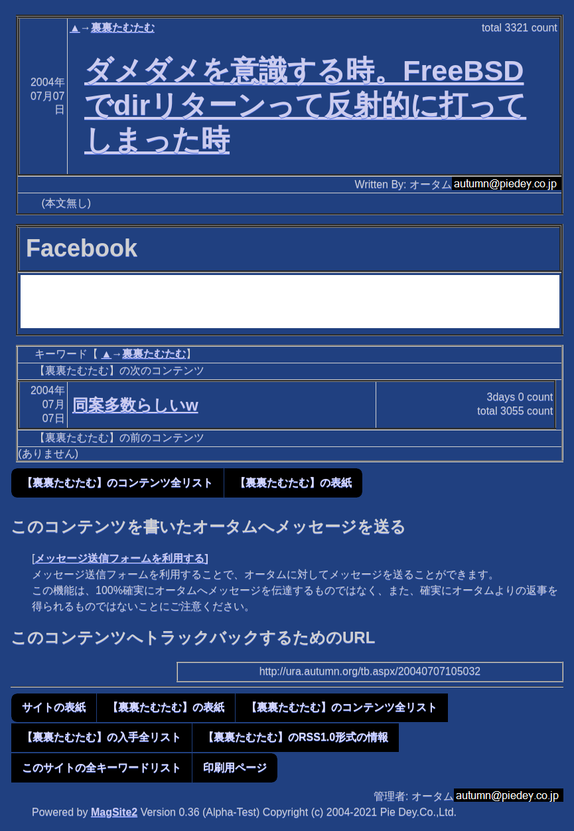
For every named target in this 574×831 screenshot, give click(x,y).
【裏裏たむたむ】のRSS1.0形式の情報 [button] (295, 737)
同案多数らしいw (135, 405)
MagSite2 (114, 812)
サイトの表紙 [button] (54, 707)
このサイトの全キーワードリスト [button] (101, 767)
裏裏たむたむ (123, 27)
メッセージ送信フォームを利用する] (121, 558)
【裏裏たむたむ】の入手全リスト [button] (101, 737)
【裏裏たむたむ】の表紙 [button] (293, 482)
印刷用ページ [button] (235, 767)
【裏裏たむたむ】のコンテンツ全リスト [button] (117, 482)
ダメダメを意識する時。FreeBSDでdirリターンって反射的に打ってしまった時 (305, 104)
